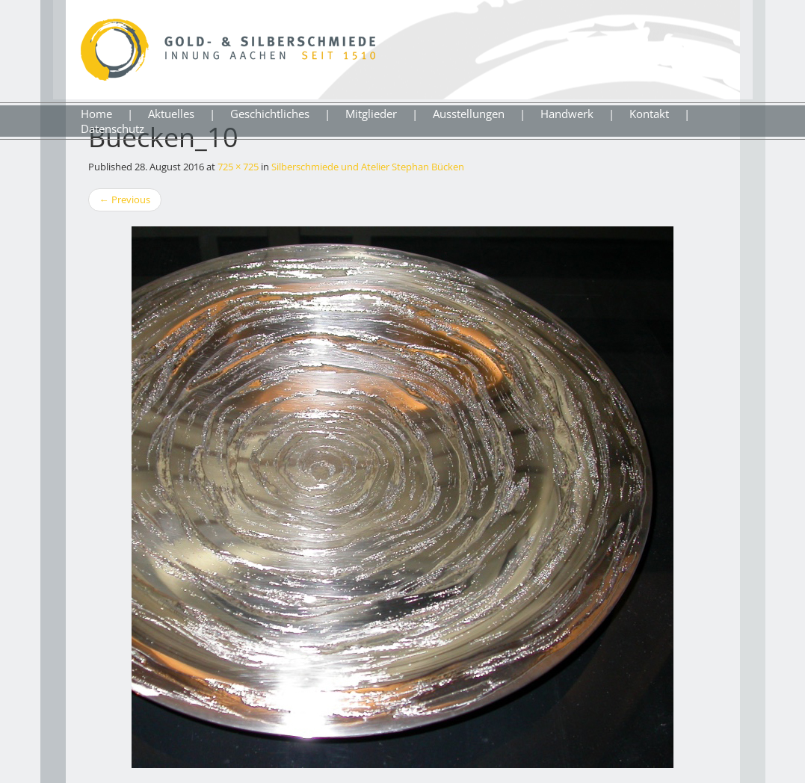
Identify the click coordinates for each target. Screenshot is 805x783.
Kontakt (649, 113)
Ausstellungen (469, 113)
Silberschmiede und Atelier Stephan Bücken (367, 166)
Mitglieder (371, 113)
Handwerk (566, 113)
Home (96, 113)
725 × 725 (238, 166)
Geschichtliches (269, 113)
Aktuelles (171, 113)
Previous (124, 199)
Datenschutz (112, 128)
